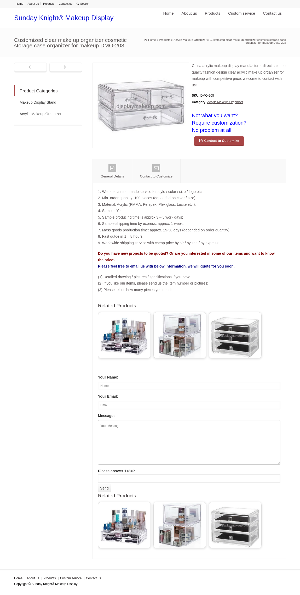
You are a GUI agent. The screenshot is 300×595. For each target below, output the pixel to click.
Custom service (241, 13)
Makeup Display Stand (38, 102)
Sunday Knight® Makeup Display (63, 17)
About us (33, 3)
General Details (112, 171)
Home (19, 3)
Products (48, 3)
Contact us (65, 3)
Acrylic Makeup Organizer (225, 102)
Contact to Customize (221, 141)
